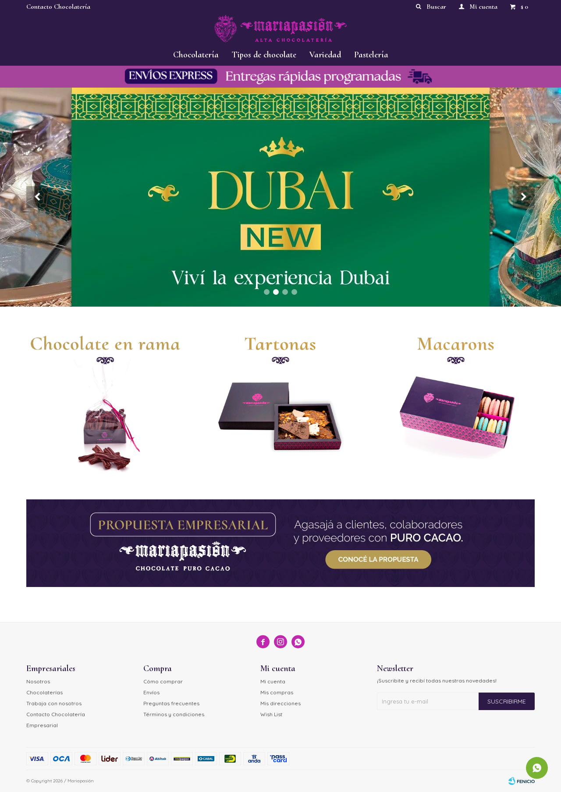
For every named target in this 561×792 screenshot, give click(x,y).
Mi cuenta (272, 681)
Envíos (151, 692)
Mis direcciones (280, 703)
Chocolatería (196, 55)
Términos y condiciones (173, 714)
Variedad (325, 55)
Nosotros (38, 681)
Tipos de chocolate (264, 55)
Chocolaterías (44, 692)
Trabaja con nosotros (54, 703)
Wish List (271, 714)
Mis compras (276, 692)
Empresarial (42, 725)
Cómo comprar (163, 681)
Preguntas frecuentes (171, 703)
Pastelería (371, 55)
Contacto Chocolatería (58, 6)
